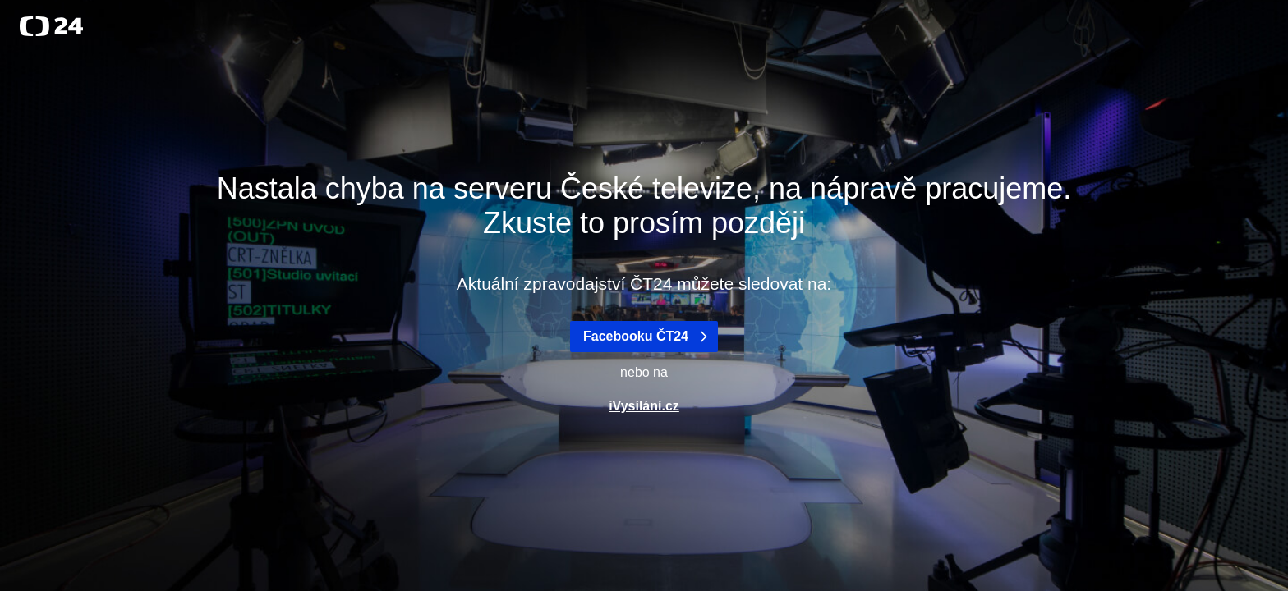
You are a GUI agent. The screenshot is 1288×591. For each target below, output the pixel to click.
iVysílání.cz (644, 406)
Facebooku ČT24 (647, 336)
